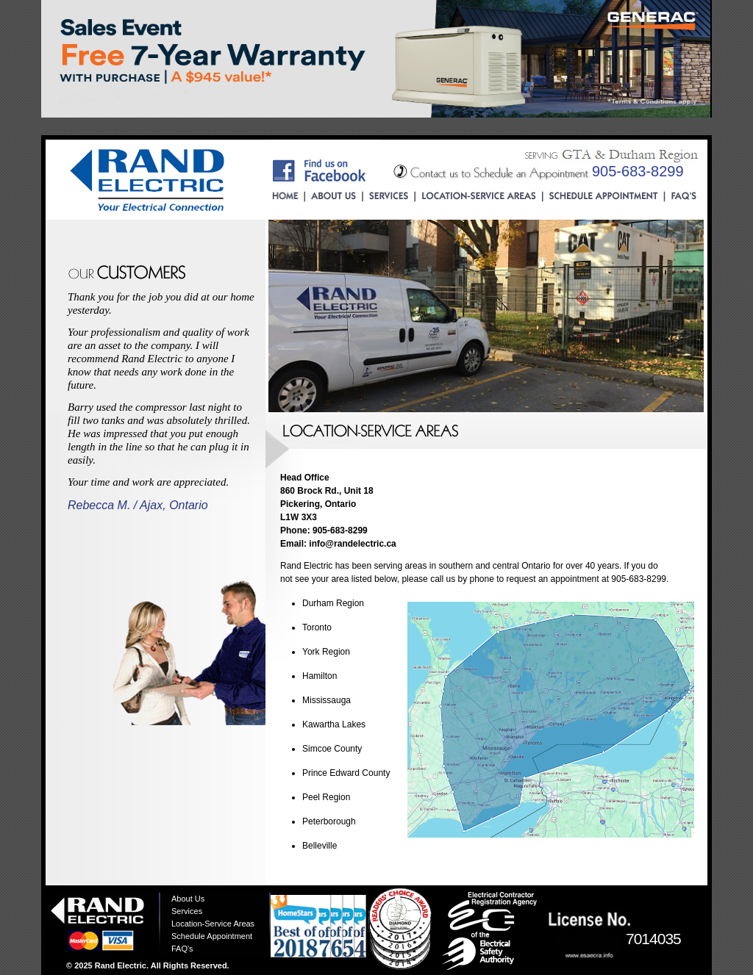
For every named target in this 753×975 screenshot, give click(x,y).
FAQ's (182, 948)
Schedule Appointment (211, 936)
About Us (187, 898)
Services (186, 911)
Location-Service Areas (212, 923)
